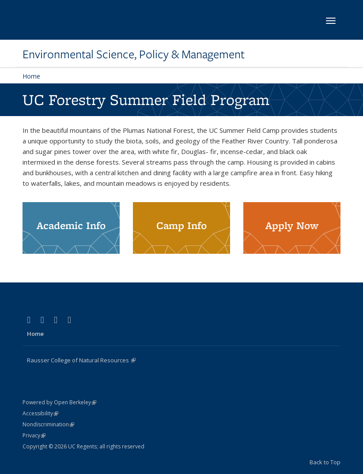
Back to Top (325, 462)
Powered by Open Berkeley (59, 402)
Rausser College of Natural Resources (81, 360)
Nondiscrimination (48, 424)
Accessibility (40, 413)
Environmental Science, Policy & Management (134, 54)
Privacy (34, 435)
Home (31, 76)
